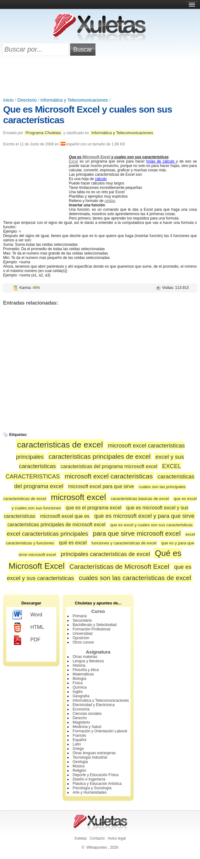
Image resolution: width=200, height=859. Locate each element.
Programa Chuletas (43, 132)
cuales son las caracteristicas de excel (135, 577)
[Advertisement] (100, 77)
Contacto (97, 838)
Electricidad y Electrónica (94, 705)
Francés (79, 735)
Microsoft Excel (96, 157)
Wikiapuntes (96, 847)
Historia (79, 665)
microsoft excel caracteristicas (108, 476)
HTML (28, 628)
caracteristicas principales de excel (100, 456)
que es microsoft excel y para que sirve (144, 516)
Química (80, 687)
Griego (78, 748)
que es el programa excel (93, 507)
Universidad (82, 633)
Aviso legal (117, 838)
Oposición (81, 638)
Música (79, 766)
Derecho (80, 718)
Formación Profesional (91, 629)
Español (79, 740)
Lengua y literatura (88, 661)
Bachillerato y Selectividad (94, 625)
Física (78, 683)
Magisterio (81, 722)
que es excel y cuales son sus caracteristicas (151, 525)
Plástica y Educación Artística (97, 783)
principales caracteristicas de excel (105, 554)
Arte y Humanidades (90, 792)
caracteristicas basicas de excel (140, 498)
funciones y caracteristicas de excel (123, 543)
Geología (80, 762)
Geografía (81, 696)
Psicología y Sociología (92, 788)
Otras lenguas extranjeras (94, 753)
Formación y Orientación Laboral (100, 731)
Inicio (8, 100)
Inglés (78, 692)
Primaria (80, 616)
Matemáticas (83, 674)
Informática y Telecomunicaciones (74, 100)
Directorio (27, 100)
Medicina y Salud (87, 727)
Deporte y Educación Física (96, 775)
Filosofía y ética (86, 670)
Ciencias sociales (87, 713)
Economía (81, 709)
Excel (73, 161)
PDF (26, 640)
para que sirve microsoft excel (137, 533)
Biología (79, 678)
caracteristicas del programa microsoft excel (109, 466)
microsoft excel (78, 497)
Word (27, 615)
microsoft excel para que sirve (101, 486)
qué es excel (73, 542)
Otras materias (85, 656)
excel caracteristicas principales (47, 533)
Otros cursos (83, 642)
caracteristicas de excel (60, 444)
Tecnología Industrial (90, 757)
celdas (110, 201)
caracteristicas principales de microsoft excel (56, 524)
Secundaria (82, 620)
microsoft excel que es (64, 516)
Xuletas (80, 838)
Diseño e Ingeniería (89, 779)
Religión (79, 770)
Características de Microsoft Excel (119, 566)
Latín (77, 744)
